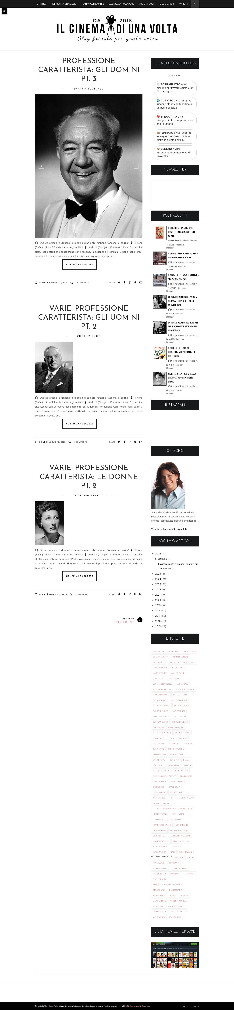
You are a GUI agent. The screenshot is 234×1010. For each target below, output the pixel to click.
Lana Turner (173, 678)
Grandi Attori (167, 3)
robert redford (179, 868)
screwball (190, 874)
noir (172, 852)
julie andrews (159, 830)
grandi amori (159, 792)
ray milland (158, 863)
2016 (158, 621)
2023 (158, 584)
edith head (158, 765)
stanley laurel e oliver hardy (167, 884)
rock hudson (159, 874)
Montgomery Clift (162, 689)
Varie (182, 3)
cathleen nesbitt (88, 495)
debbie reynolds (176, 749)
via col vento (159, 901)
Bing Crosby (189, 651)
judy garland (181, 825)
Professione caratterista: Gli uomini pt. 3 (88, 70)
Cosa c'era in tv (160, 657)
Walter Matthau (179, 700)
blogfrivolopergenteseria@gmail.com (137, 1006)
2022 (158, 589)
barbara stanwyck (162, 716)
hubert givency (187, 798)
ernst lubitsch (181, 770)
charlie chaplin (182, 733)
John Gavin (158, 678)
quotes (190, 857)
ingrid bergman (160, 814)
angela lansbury (182, 705)
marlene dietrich (181, 841)
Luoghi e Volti (146, 3)
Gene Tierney (189, 662)
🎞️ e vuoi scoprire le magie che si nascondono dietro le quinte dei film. (174, 136)
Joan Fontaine (177, 673)
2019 (158, 605)
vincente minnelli (178, 901)
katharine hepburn (179, 830)
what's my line (160, 911)
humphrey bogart (161, 803)
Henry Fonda (177, 667)
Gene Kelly (174, 662)
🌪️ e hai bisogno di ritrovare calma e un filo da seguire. (175, 88)
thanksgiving (175, 890)
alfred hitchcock (161, 705)
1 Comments (82, 282)
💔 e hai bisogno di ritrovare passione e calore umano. (175, 120)
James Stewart (160, 673)
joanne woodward (162, 825)
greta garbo (159, 798)
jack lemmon (178, 814)
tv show (184, 895)
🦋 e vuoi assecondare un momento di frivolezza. (173, 152)
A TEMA (39, 11)
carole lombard (180, 722)
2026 (158, 554)
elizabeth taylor (161, 770)
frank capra (186, 776)
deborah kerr (159, 754)
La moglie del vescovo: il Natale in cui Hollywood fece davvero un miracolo (183, 326)
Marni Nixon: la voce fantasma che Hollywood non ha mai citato (182, 377)
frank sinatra (159, 781)
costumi (188, 743)
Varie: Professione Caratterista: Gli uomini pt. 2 (88, 317)
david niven (158, 749)
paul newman (185, 852)
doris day (174, 760)
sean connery (159, 879)
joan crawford (175, 819)
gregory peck (177, 792)
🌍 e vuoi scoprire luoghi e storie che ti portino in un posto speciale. (175, 104)
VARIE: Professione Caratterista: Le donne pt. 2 (88, 477)
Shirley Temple (180, 695)
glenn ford (158, 787)
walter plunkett (176, 906)
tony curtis (158, 895)
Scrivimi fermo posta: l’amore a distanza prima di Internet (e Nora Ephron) (182, 300)
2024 (158, 579)
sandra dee (175, 874)
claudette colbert (178, 738)
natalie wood (159, 852)
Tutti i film (41, 3)
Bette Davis (174, 651)
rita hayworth (160, 868)
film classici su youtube (164, 776)
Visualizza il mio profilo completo (169, 529)
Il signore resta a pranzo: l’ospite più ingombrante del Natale (181, 231)
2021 (158, 595)
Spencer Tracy (160, 700)
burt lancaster (160, 722)
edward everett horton (179, 765)
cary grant (158, 727)
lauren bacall (160, 836)
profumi (179, 857)
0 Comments (80, 442)
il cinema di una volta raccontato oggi (172, 808)
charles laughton (162, 733)
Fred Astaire (159, 662)
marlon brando (160, 846)
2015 (158, 626)
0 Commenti (170, 247)
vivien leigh (158, 906)
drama (186, 760)
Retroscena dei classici (64, 3)
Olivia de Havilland (184, 689)
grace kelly (174, 787)
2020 (158, 600)
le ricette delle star (180, 836)
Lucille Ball (182, 684)
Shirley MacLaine (161, 695)
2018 (158, 611)
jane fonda (158, 819)
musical (176, 846)
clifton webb (159, 743)
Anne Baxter (158, 651)
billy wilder (180, 716)
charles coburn (176, 727)
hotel (172, 798)
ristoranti (174, 863)
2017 (158, 616)
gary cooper (176, 781)
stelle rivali (159, 890)
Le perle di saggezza (162, 684)
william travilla (179, 911)
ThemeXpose (48, 1006)
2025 (158, 574)
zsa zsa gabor (176, 917)
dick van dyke (176, 754)
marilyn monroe (161, 841)
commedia (174, 743)
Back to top (191, 1006)
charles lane (88, 336)
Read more (180, 244)
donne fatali (159, 760)
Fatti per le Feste (180, 657)
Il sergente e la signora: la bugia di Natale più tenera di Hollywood (181, 351)
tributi (172, 895)
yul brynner (159, 917)
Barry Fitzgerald (88, 88)
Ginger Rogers (160, 667)
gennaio (162, 559)
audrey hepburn (160, 711)
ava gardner (179, 711)
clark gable (158, 738)
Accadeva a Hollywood (121, 3)
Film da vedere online (93, 3)
